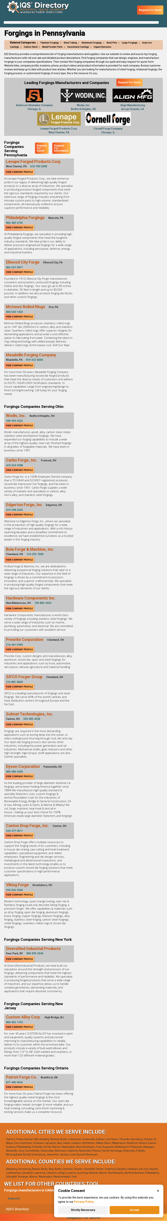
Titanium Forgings (49, 42)
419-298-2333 (14, 509)
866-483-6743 (14, 222)
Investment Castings (78, 47)
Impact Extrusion (102, 47)
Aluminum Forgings (91, 42)
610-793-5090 (38, 166)
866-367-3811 (14, 267)
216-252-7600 (35, 554)
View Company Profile (19, 172)
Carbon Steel (31, 47)
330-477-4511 (14, 830)
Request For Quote (150, 10)
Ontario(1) (14, 1198)
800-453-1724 (14, 1022)
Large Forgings (129, 42)
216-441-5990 (14, 644)
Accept (134, 1210)
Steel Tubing (70, 42)
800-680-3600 (14, 771)
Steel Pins (111, 42)
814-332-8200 (34, 359)
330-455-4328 (31, 718)
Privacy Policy (84, 1201)
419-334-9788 (14, 465)
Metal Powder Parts (52, 47)
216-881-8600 (14, 682)
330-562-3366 (14, 890)
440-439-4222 (14, 420)
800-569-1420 (14, 312)
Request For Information (61, 148)
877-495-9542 (14, 1082)
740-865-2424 (42, 602)
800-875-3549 (34, 953)
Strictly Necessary (83, 1210)
